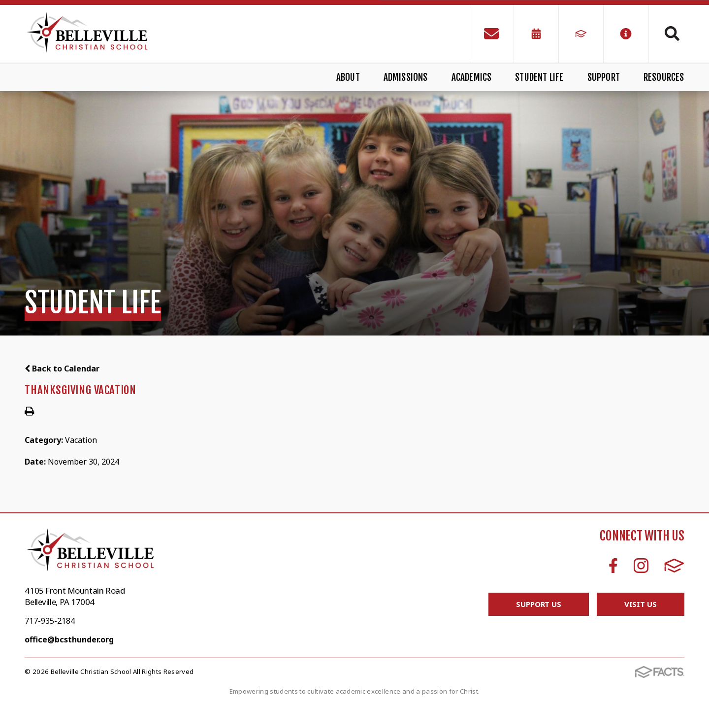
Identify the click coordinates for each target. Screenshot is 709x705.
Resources (664, 77)
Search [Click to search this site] (672, 33)
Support (603, 77)
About (348, 77)
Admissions (406, 77)
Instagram (641, 565)
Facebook (613, 565)
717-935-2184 (50, 620)
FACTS (674, 565)
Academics (471, 77)
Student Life (539, 77)
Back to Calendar (62, 368)
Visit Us (640, 604)
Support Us (538, 604)
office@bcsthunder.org (69, 639)
